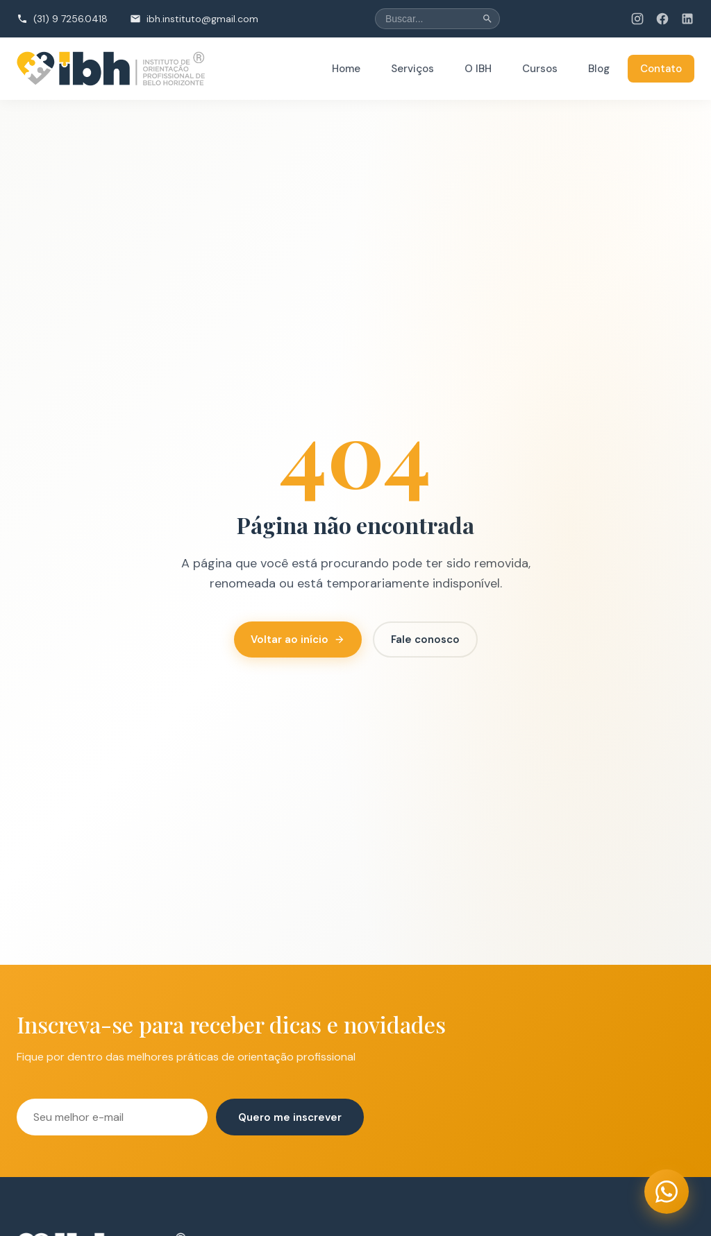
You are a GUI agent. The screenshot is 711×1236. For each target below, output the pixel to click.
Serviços (412, 69)
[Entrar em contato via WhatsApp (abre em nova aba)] (666, 1191)
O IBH (478, 69)
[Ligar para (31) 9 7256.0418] (62, 18)
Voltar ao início (298, 639)
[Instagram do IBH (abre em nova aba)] (637, 19)
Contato (661, 69)
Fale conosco (425, 639)
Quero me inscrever (290, 1117)
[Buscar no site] (437, 18)
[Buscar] (487, 18)
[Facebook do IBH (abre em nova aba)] (662, 19)
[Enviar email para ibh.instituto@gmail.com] (194, 18)
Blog (599, 69)
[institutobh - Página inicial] (111, 68)
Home (346, 69)
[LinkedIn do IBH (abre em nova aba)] (687, 19)
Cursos (540, 69)
